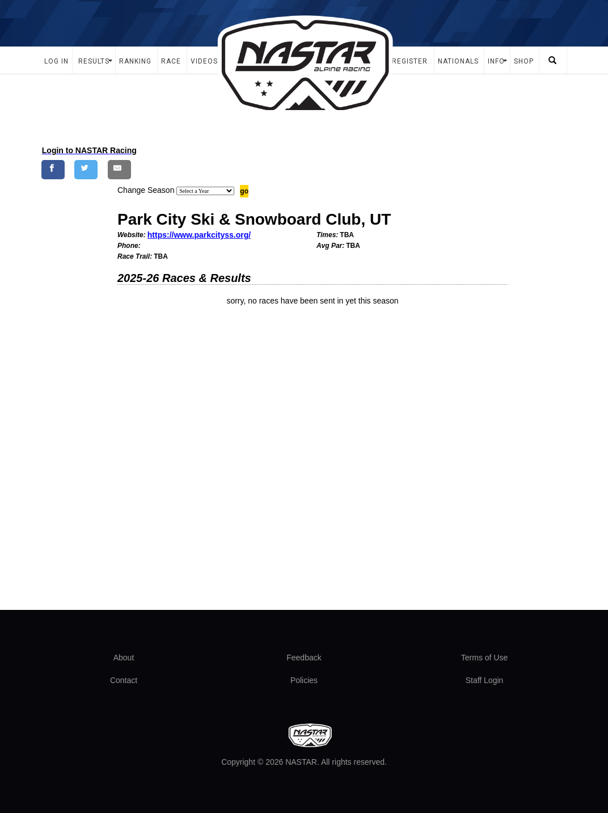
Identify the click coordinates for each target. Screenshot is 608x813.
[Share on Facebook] (53, 169)
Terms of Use (484, 657)
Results (93, 61)
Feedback (303, 657)
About (123, 657)
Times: (327, 235)
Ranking (135, 61)
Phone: (129, 246)
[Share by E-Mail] (119, 169)
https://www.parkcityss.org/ (199, 234)
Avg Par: (330, 246)
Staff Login (485, 680)
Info (496, 61)
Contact (123, 680)
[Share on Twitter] (86, 169)
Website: (131, 235)
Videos (204, 61)
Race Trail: (134, 256)
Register (410, 61)
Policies (304, 680)
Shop (524, 61)
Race (171, 61)
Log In (56, 61)
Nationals (458, 61)
